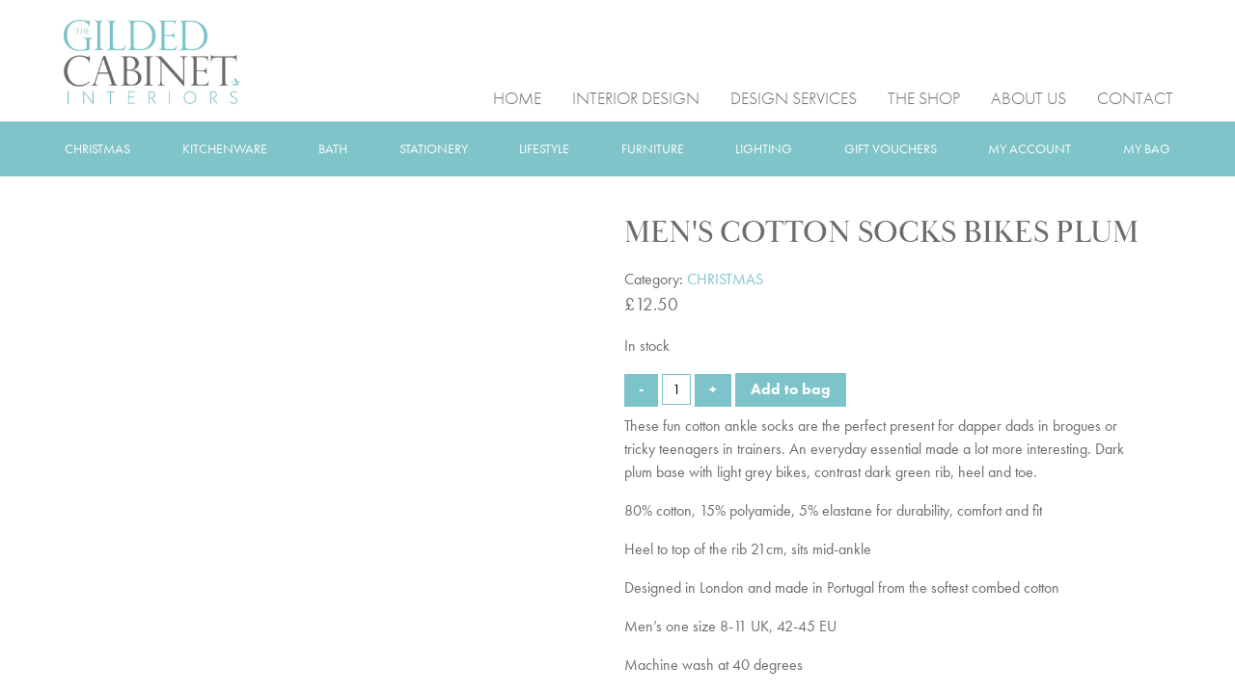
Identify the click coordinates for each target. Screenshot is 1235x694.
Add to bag (791, 389)
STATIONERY (433, 148)
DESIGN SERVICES (793, 97)
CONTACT (1135, 97)
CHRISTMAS (97, 148)
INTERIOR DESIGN (636, 97)
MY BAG (1146, 148)
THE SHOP (924, 97)
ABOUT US (1028, 97)
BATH (332, 148)
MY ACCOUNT (1029, 148)
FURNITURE (652, 148)
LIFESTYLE (544, 148)
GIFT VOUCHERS (890, 148)
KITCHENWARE (224, 148)
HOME (517, 97)
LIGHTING (763, 148)
